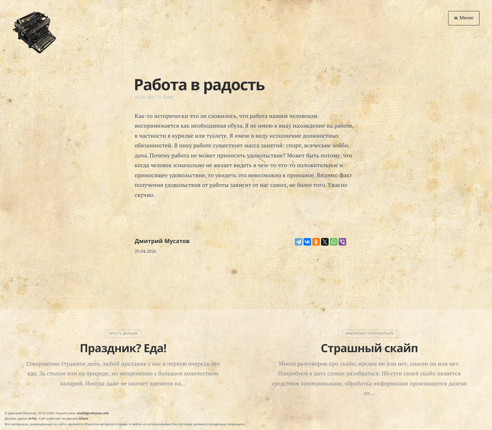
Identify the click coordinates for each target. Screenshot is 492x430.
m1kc (33, 418)
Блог (168, 97)
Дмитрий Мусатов (162, 241)
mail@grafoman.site (93, 413)
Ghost (83, 418)
